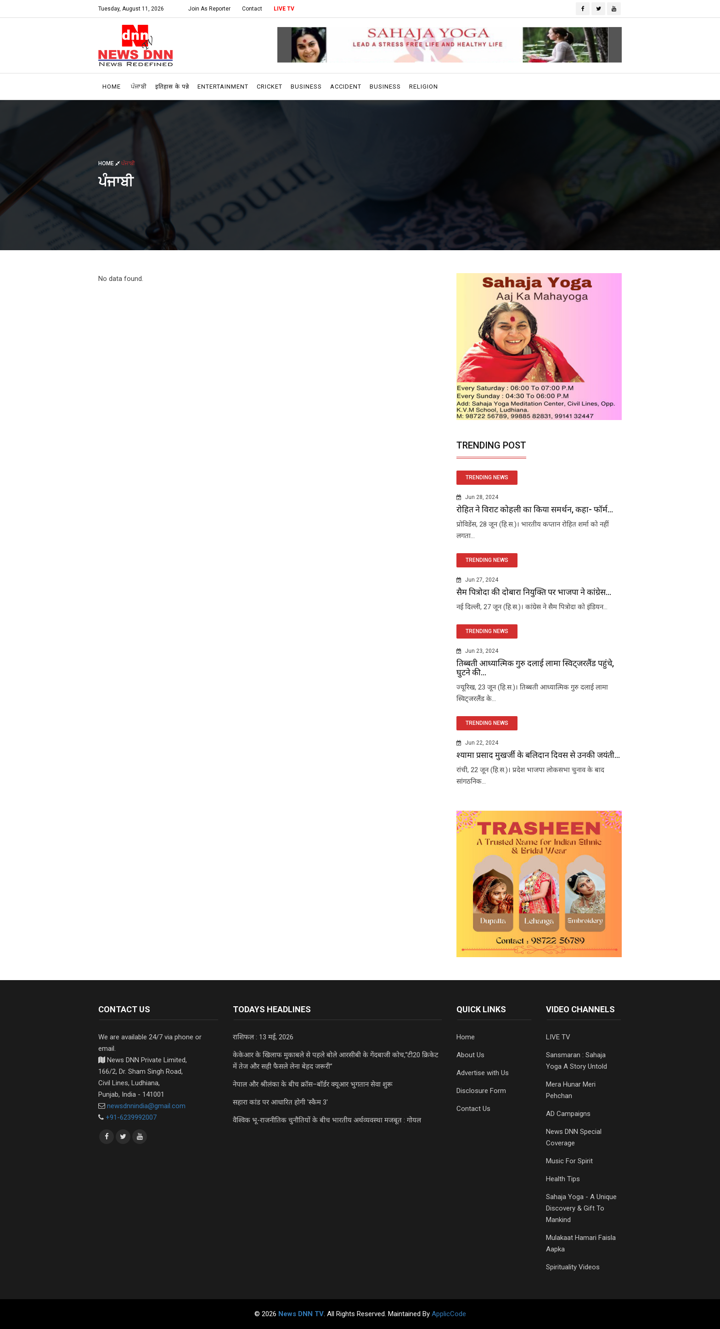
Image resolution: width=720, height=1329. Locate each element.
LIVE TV (284, 9)
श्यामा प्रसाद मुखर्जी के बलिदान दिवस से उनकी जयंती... (538, 755)
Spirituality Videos (573, 1267)
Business (306, 86)
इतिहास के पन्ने (172, 86)
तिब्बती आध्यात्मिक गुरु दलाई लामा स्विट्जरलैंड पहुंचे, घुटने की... (535, 667)
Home (111, 86)
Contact (252, 9)
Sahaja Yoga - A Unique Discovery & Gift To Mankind (581, 1208)
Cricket (269, 86)
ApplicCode (449, 1314)
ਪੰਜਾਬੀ (139, 86)
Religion (423, 86)
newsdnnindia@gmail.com (146, 1106)
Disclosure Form (481, 1091)
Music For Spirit (569, 1161)
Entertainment (222, 86)
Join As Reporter (209, 9)
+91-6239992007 (131, 1117)
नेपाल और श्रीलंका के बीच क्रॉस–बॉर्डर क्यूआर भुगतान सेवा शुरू (313, 1084)
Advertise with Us (482, 1073)
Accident (345, 86)
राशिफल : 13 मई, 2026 (263, 1037)
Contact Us (473, 1109)
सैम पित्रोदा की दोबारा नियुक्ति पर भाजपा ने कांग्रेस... (533, 592)
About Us (470, 1055)
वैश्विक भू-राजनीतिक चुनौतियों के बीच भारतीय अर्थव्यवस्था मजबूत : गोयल (327, 1120)
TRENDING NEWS (487, 477)
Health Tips (563, 1179)
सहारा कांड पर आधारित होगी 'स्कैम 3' (280, 1102)
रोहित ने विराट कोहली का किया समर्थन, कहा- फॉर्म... (534, 509)
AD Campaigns (568, 1114)
